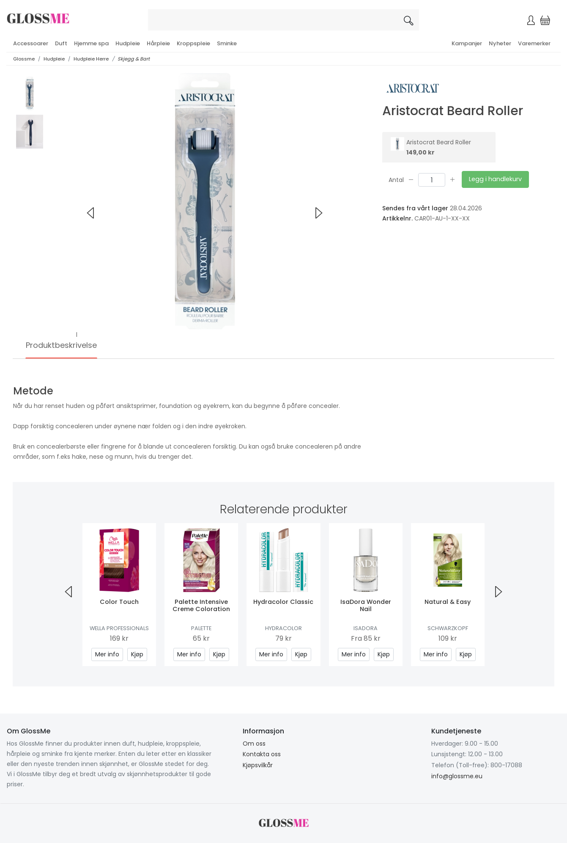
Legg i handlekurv (495, 179)
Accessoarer (30, 43)
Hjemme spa (91, 43)
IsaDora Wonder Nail (365, 605)
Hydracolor (283, 628)
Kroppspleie (193, 43)
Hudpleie (127, 43)
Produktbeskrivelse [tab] (61, 345)
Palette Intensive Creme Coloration (201, 605)
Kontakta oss (262, 754)
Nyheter (500, 43)
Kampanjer (467, 43)
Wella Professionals (119, 628)
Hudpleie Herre (91, 58)
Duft (61, 43)
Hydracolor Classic (283, 602)
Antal (396, 179)
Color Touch (119, 602)
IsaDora (365, 628)
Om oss (254, 743)
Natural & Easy (448, 602)
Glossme (24, 58)
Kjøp (137, 654)
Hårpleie (158, 43)
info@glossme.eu (456, 776)
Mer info (107, 654)
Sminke (227, 43)
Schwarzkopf (447, 628)
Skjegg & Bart (134, 58)
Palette (201, 628)
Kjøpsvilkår (258, 765)
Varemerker (534, 43)
